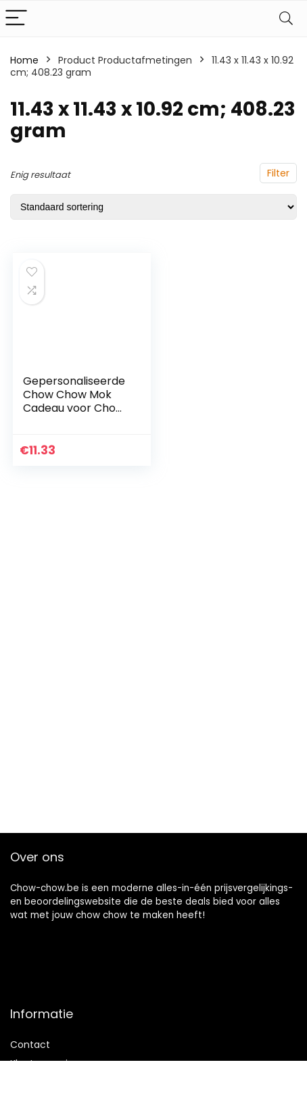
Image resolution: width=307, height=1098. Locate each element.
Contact (30, 1044)
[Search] (286, 19)
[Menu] (16, 19)
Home (24, 60)
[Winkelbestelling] (153, 207)
